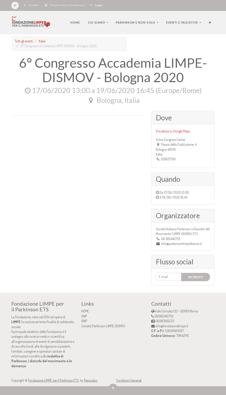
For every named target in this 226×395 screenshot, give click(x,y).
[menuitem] (75, 22)
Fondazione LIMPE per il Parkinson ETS (53, 380)
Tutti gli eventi (24, 41)
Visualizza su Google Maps (173, 131)
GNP (84, 321)
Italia (42, 41)
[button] (210, 22)
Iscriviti (195, 277)
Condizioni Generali (129, 380)
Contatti (31, 5)
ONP (84, 316)
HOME (85, 311)
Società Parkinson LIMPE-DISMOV (103, 326)
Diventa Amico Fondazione (64, 5)
